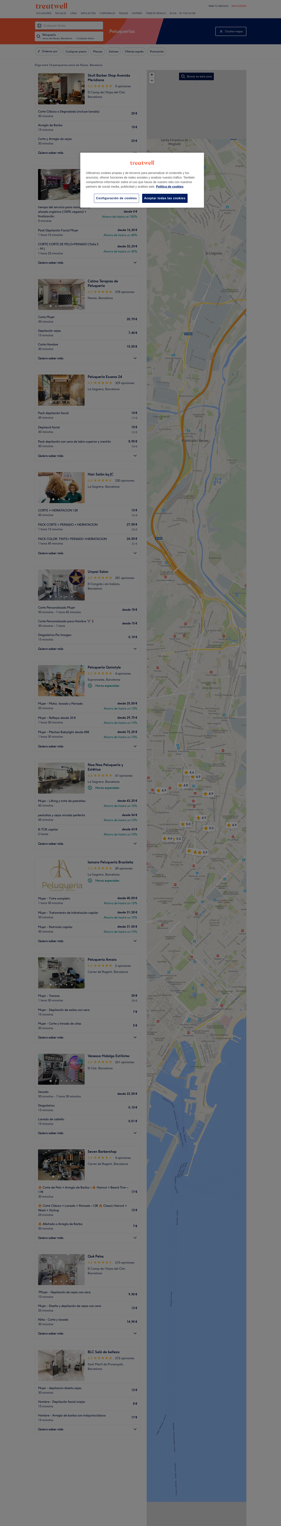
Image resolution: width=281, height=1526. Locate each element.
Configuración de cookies (116, 198)
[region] (142, 180)
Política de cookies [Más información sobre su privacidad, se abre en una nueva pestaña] (169, 186)
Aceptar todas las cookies (164, 198)
